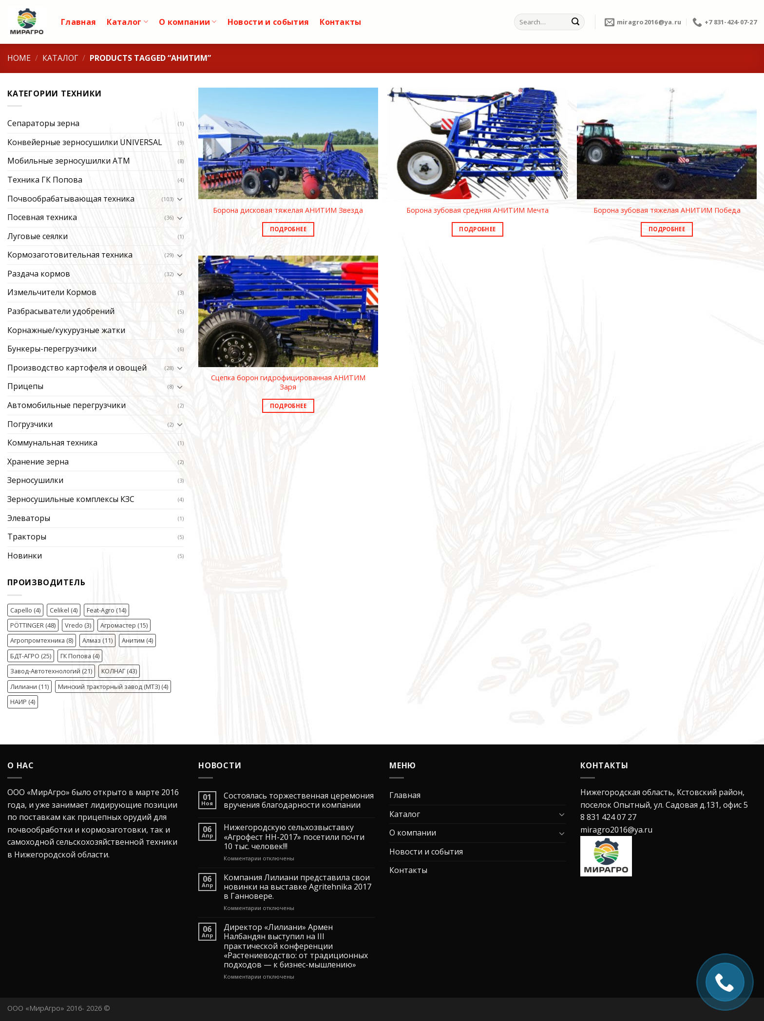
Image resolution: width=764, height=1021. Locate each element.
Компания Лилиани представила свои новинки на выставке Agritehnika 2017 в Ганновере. (297, 887)
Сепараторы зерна (43, 123)
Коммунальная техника (52, 442)
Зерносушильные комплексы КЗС (70, 499)
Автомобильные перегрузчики (66, 405)
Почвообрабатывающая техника (70, 198)
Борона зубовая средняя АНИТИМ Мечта (477, 210)
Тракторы (26, 536)
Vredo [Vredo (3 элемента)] (78, 625)
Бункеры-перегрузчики (51, 348)
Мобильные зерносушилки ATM (68, 160)
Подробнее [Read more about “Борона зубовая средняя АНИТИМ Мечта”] (477, 229)
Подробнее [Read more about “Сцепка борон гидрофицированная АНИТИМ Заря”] (288, 405)
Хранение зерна (38, 461)
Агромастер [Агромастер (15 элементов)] (124, 625)
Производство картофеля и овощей (77, 367)
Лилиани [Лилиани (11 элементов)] (29, 686)
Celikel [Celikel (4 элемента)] (63, 610)
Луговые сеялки (37, 236)
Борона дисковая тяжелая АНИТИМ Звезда (288, 210)
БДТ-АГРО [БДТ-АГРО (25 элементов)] (30, 655)
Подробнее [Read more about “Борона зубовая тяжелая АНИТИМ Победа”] (667, 229)
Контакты (341, 22)
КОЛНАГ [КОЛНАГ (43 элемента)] (119, 671)
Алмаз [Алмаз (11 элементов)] (97, 640)
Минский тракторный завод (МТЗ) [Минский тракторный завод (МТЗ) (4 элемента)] (113, 686)
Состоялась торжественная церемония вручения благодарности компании (299, 800)
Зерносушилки (35, 480)
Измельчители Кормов (51, 292)
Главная (78, 22)
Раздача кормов (38, 273)
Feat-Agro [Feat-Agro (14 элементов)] (106, 610)
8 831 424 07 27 (608, 817)
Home (19, 58)
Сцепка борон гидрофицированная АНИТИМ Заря (288, 382)
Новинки (24, 555)
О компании (188, 22)
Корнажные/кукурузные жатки (66, 330)
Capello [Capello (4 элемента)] (25, 610)
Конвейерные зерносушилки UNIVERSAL (84, 142)
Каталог (127, 22)
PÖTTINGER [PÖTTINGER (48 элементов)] (33, 625)
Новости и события (268, 22)
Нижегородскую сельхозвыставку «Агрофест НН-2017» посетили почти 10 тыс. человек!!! (294, 837)
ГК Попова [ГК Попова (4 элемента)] (79, 655)
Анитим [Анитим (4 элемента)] (137, 640)
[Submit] (575, 22)
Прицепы (25, 386)
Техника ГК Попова (44, 179)
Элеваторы (28, 518)
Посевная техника (42, 217)
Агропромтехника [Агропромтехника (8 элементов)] (41, 640)
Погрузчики (30, 424)
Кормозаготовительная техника (70, 254)
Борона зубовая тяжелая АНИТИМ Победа (667, 210)
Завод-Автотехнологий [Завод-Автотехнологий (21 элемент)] (51, 671)
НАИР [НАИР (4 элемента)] (22, 701)
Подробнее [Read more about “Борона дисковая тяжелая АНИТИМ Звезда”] (288, 229)
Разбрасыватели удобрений (61, 311)
